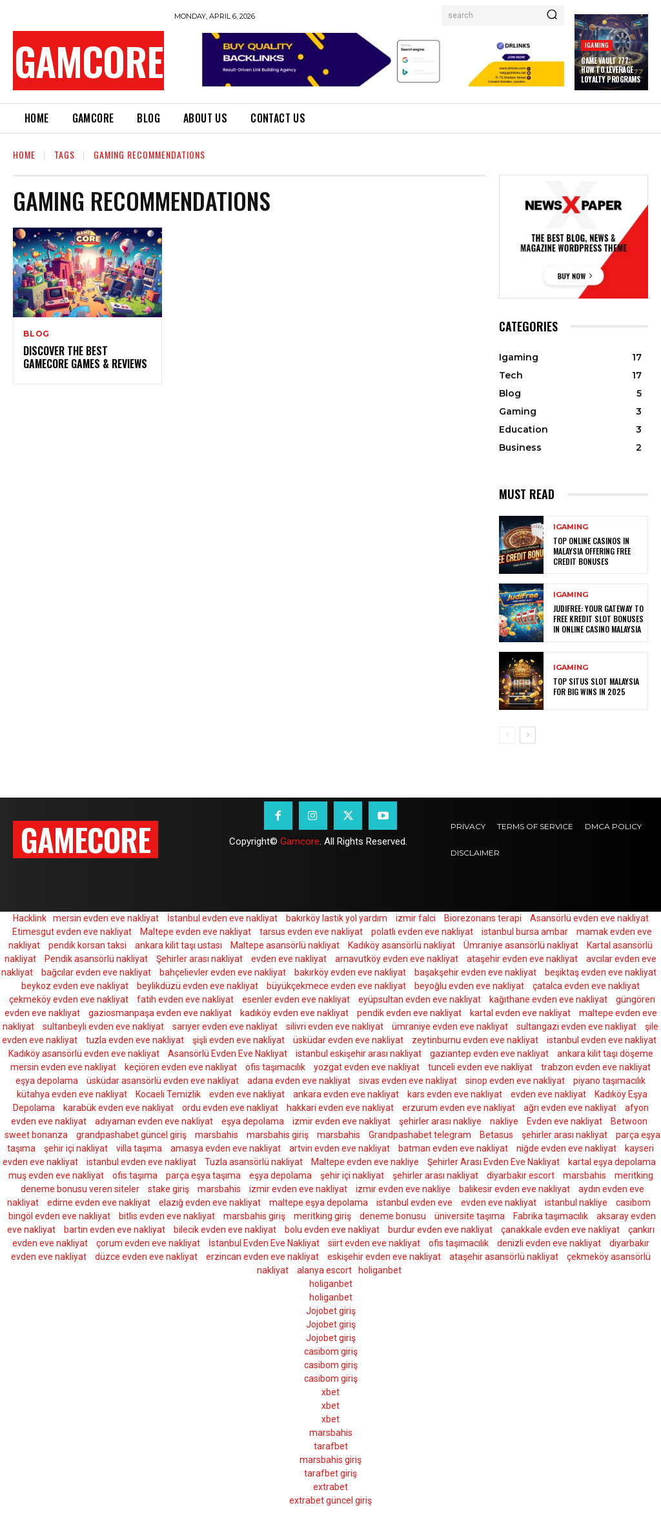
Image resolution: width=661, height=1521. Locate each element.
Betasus (496, 1135)
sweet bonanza (36, 1135)
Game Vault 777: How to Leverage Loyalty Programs (610, 69)
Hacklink (29, 918)
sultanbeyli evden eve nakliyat (103, 1026)
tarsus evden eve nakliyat (311, 932)
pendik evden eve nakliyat (409, 1013)
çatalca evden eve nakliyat (586, 986)
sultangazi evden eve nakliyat (576, 1026)
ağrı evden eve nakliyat (570, 1108)
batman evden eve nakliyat (453, 1148)
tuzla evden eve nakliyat (135, 1040)
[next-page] (528, 735)
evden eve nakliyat (289, 959)
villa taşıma (139, 1148)
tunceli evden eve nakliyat (480, 1067)
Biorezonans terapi (483, 918)
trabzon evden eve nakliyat (596, 1067)
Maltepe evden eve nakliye (365, 1162)
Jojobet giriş (331, 1311)
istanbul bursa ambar (525, 932)
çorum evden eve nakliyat (148, 1243)
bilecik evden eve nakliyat (225, 1229)
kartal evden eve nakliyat (520, 1013)
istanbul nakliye (576, 1202)
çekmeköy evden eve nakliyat (68, 999)
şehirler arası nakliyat (564, 1135)
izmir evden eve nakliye (403, 1189)
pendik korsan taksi (87, 945)
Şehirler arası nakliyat (199, 959)
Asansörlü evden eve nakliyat (589, 918)
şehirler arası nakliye (440, 1121)
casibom (633, 1202)
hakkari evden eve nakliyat (340, 1108)
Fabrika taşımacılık (550, 1216)
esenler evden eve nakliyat (296, 999)
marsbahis (216, 1135)
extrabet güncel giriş (330, 1500)
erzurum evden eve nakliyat (458, 1108)
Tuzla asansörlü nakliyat (254, 1162)
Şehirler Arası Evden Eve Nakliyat (493, 1162)
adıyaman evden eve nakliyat (154, 1121)
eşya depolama (46, 1080)
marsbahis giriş (278, 1135)
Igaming (597, 45)
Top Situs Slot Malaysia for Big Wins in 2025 (596, 687)
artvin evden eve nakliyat (339, 1148)
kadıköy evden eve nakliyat (294, 1013)
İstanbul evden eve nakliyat (222, 918)
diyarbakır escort (520, 1175)
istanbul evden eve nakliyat (601, 1040)
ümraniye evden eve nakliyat (450, 1026)
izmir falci (416, 918)
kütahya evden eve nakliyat (72, 1094)
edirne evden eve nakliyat (98, 1202)
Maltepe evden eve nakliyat (195, 932)
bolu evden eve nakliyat (332, 1229)
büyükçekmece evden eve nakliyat (336, 986)
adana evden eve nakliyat (299, 1080)
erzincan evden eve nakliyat (262, 1256)
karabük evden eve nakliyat (118, 1108)
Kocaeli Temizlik (168, 1094)
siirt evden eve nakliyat (374, 1243)
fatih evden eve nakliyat (185, 999)
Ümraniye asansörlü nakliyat (520, 945)
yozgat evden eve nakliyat (367, 1067)
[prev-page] (507, 735)
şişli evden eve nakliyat (238, 1040)
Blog (36, 334)
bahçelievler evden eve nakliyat (222, 972)
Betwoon (629, 1121)
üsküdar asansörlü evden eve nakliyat (162, 1080)
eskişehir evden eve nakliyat (384, 1256)
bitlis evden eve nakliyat (167, 1216)
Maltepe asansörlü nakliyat (285, 945)
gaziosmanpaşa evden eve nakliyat (160, 1013)
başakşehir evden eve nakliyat (475, 972)
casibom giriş (331, 1351)
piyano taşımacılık (609, 1080)
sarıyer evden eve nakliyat (225, 1026)
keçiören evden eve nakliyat (181, 1067)
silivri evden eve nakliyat (334, 1026)
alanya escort (324, 1270)
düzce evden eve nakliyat (146, 1256)
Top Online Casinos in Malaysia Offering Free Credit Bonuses (592, 551)
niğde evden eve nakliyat (566, 1148)
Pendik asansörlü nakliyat (96, 959)
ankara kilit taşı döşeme (605, 1053)
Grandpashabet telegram (420, 1135)
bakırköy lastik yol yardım (336, 918)
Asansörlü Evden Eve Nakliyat (227, 1053)
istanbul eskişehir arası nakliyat (359, 1053)
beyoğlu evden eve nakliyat (469, 986)
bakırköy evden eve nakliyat (350, 972)
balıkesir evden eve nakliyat (514, 1189)
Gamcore (300, 841)
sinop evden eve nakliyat (515, 1080)
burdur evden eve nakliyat (440, 1229)
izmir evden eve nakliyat (341, 1121)
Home (24, 154)
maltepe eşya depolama (318, 1202)
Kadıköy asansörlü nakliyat (401, 945)
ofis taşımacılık (275, 1067)
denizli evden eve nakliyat (549, 1243)
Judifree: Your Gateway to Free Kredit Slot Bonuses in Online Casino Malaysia (598, 618)
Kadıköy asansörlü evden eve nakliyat (83, 1053)
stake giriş (168, 1189)
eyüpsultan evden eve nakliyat (419, 999)
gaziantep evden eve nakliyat (489, 1053)
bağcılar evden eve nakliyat (96, 972)
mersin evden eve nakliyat (106, 918)
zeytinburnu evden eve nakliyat (475, 1040)
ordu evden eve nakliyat (230, 1108)
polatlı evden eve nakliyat (422, 932)
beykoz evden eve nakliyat (74, 986)
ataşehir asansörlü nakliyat (503, 1256)
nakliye (504, 1121)
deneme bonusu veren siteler (80, 1189)
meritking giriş (322, 1216)
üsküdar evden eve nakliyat (348, 1040)
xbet (330, 1392)
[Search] (552, 15)
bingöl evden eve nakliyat (59, 1216)
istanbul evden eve (414, 1202)
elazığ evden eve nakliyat (210, 1202)
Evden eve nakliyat (564, 1121)
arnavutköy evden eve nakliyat (396, 959)
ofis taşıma (135, 1175)
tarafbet (331, 1446)
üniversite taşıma (469, 1216)
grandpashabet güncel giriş (131, 1135)
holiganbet (380, 1270)
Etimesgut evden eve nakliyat (72, 932)
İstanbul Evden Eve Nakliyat (264, 1243)
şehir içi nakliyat (76, 1148)
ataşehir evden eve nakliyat (522, 959)
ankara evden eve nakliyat (346, 1094)
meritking (634, 1175)
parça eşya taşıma (203, 1175)
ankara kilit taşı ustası (178, 945)
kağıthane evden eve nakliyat (548, 999)
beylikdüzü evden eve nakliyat (197, 986)
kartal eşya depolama (612, 1162)
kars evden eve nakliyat (454, 1094)
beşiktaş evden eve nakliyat (600, 972)
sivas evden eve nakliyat (408, 1080)
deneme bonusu (393, 1216)
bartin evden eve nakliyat (114, 1229)
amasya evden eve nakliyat (225, 1148)
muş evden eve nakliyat (56, 1175)
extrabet (330, 1487)
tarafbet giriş (330, 1473)
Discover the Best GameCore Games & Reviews (85, 357)
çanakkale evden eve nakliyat (560, 1229)
